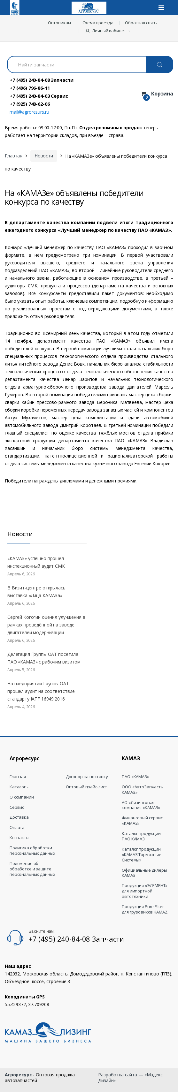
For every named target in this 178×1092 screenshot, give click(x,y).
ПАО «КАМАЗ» (135, 776)
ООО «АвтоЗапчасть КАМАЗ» (142, 789)
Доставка (19, 817)
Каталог (18, 787)
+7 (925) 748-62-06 (30, 104)
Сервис (17, 807)
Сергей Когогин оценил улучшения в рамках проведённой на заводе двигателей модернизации (46, 624)
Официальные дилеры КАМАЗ (144, 873)
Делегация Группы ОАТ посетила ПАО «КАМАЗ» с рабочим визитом (44, 658)
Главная (13, 156)
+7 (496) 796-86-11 (30, 88)
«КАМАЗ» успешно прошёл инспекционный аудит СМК (36, 562)
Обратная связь (141, 23)
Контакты (19, 837)
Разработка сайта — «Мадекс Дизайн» (130, 1077)
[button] (108, 31)
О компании (22, 797)
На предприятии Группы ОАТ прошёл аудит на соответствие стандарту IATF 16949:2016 (41, 691)
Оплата (17, 827)
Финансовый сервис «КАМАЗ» (142, 820)
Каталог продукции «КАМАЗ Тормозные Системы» (141, 854)
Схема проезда (97, 23)
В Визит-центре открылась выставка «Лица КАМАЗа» (36, 591)
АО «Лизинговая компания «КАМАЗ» (141, 805)
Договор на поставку (87, 776)
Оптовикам (59, 23)
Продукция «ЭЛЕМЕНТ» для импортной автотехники (144, 891)
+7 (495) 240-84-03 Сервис (39, 96)
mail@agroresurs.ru (29, 112)
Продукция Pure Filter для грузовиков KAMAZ (144, 909)
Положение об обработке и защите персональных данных (32, 869)
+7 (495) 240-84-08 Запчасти (42, 80)
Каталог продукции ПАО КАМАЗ (141, 836)
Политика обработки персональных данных (32, 850)
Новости (44, 156)
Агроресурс (18, 1075)
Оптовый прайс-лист (86, 787)
